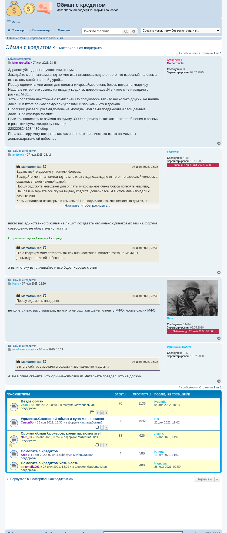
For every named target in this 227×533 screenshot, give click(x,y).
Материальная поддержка (80, 48)
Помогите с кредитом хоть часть (49, 463)
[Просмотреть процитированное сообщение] (44, 166)
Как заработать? (91, 422)
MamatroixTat (31, 166)
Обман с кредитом (28, 47)
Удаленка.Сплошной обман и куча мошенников (62, 419)
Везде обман (32, 401)
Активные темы (16, 38)
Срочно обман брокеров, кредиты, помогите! (61, 433)
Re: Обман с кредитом (22, 150)
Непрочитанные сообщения (45, 38)
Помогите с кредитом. (40, 451)
